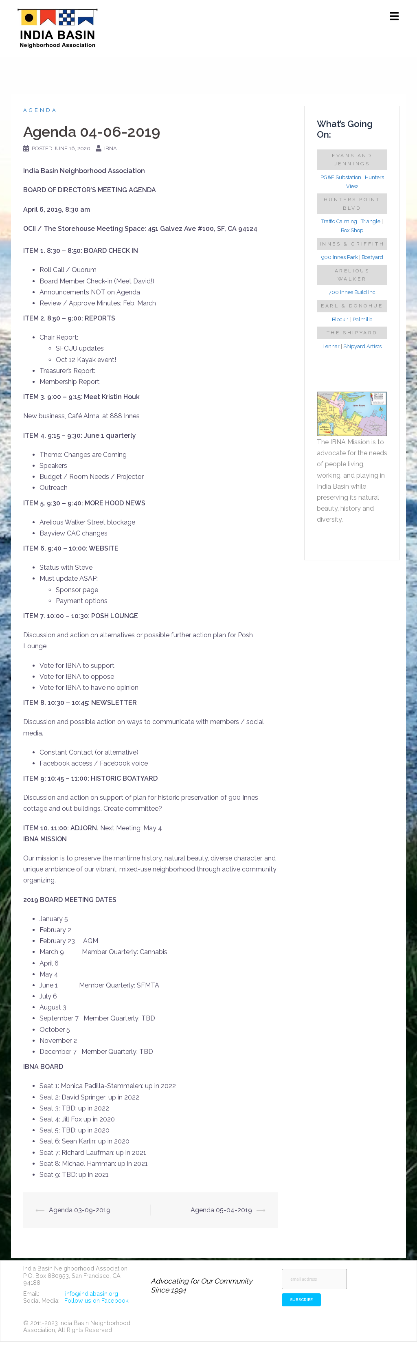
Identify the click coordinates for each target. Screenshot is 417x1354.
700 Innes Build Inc (352, 292)
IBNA (110, 148)
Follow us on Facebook (96, 1300)
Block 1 (340, 319)
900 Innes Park (339, 257)
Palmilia (363, 319)
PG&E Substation (340, 177)
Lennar (331, 346)
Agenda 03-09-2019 (79, 1210)
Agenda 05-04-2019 (221, 1210)
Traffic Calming (339, 221)
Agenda (40, 110)
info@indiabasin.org (91, 1293)
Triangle (370, 221)
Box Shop (352, 230)
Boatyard (372, 257)
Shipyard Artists (362, 346)
